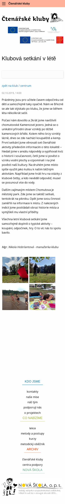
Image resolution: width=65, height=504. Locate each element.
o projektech (32, 413)
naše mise (32, 397)
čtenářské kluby (32, 459)
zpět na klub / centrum (16, 86)
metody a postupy (32, 433)
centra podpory (33, 465)
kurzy (32, 439)
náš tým (32, 402)
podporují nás (32, 407)
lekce (32, 428)
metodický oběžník (32, 444)
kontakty (32, 391)
